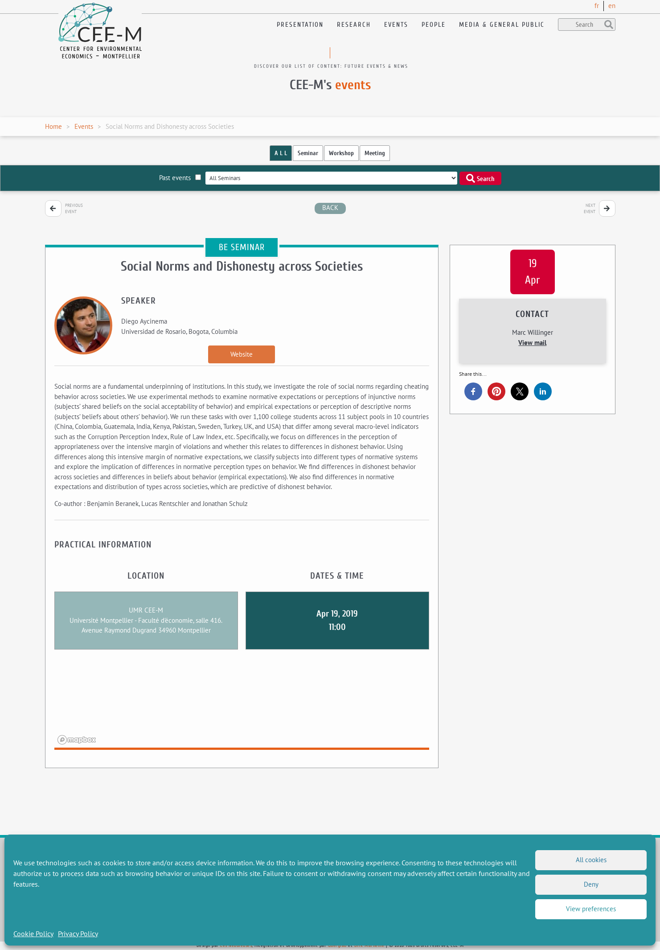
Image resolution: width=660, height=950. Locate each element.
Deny (591, 884)
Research (354, 25)
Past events (180, 177)
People (434, 25)
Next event (589, 208)
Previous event (74, 208)
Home (53, 126)
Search (480, 178)
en (611, 5)
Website (241, 354)
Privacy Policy (78, 933)
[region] (241, 705)
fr (596, 5)
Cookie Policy (33, 933)
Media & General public (502, 25)
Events (396, 25)
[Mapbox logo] (76, 740)
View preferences (591, 909)
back (330, 207)
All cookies (591, 859)
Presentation (300, 25)
